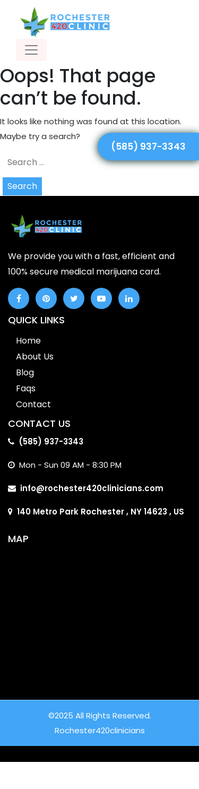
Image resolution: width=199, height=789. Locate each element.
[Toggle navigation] (31, 50)
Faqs (26, 388)
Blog (25, 372)
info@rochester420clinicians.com (91, 488)
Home (28, 341)
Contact (33, 404)
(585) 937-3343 (148, 146)
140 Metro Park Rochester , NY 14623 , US (100, 511)
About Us (35, 356)
